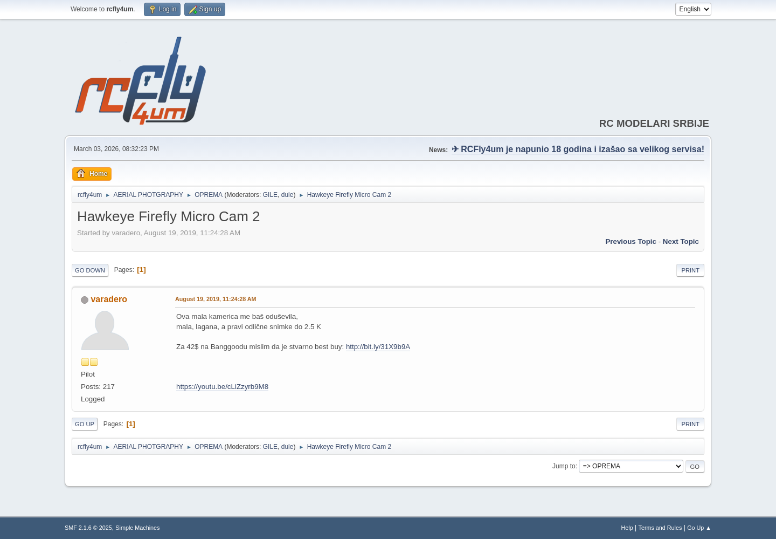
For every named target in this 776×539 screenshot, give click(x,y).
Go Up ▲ (699, 527)
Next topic (681, 241)
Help (627, 527)
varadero (109, 299)
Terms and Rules (660, 527)
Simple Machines (137, 527)
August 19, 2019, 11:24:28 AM (216, 299)
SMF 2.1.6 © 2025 (88, 527)
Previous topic (630, 241)
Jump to (564, 466)
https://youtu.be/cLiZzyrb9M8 (222, 387)
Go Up (84, 424)
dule (287, 195)
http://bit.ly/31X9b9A (378, 347)
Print (690, 270)
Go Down (90, 270)
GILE (270, 195)
